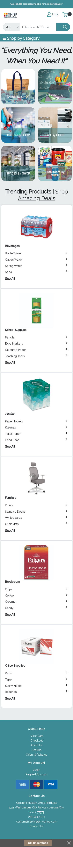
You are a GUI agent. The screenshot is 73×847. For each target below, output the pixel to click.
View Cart (37, 735)
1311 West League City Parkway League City (36, 807)
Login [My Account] (53, 14)
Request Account (36, 774)
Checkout (37, 740)
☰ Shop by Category (21, 38)
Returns (36, 750)
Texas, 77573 (36, 812)
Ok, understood (38, 842)
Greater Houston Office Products (36, 802)
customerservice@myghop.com (36, 821)
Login (36, 769)
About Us (36, 745)
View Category (18, 86)
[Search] (37, 27)
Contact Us (36, 826)
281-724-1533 (36, 816)
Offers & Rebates (36, 754)
